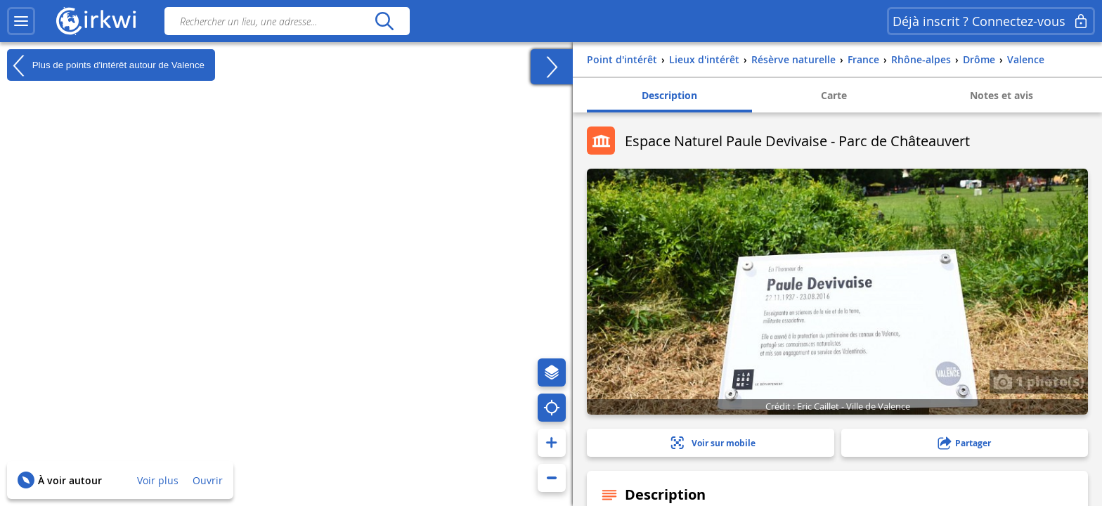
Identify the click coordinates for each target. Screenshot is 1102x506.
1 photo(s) (1038, 381)
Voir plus (158, 480)
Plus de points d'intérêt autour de (106, 65)
